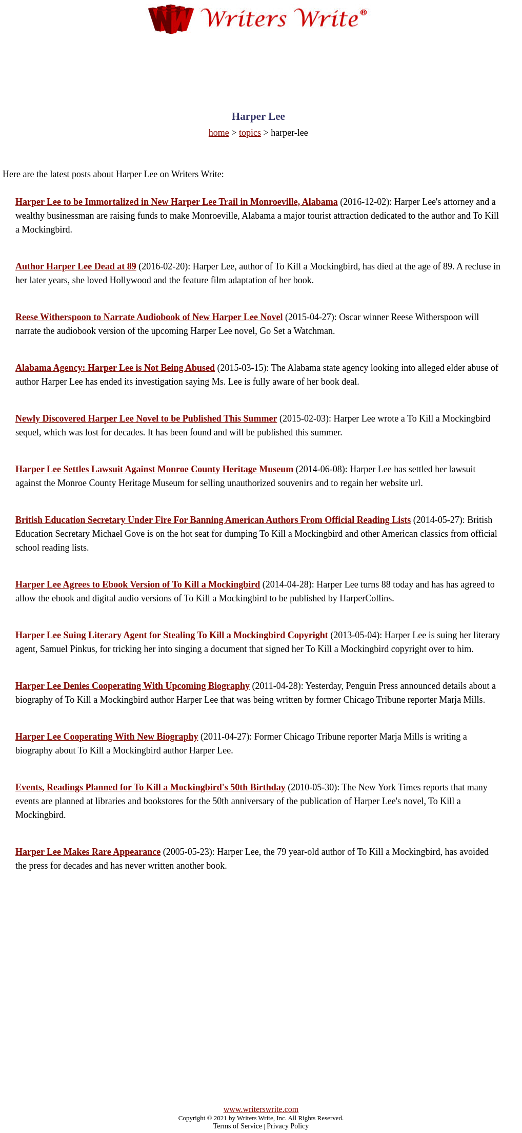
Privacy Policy (288, 1126)
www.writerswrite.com (261, 1109)
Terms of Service (237, 1126)
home (219, 133)
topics (250, 133)
